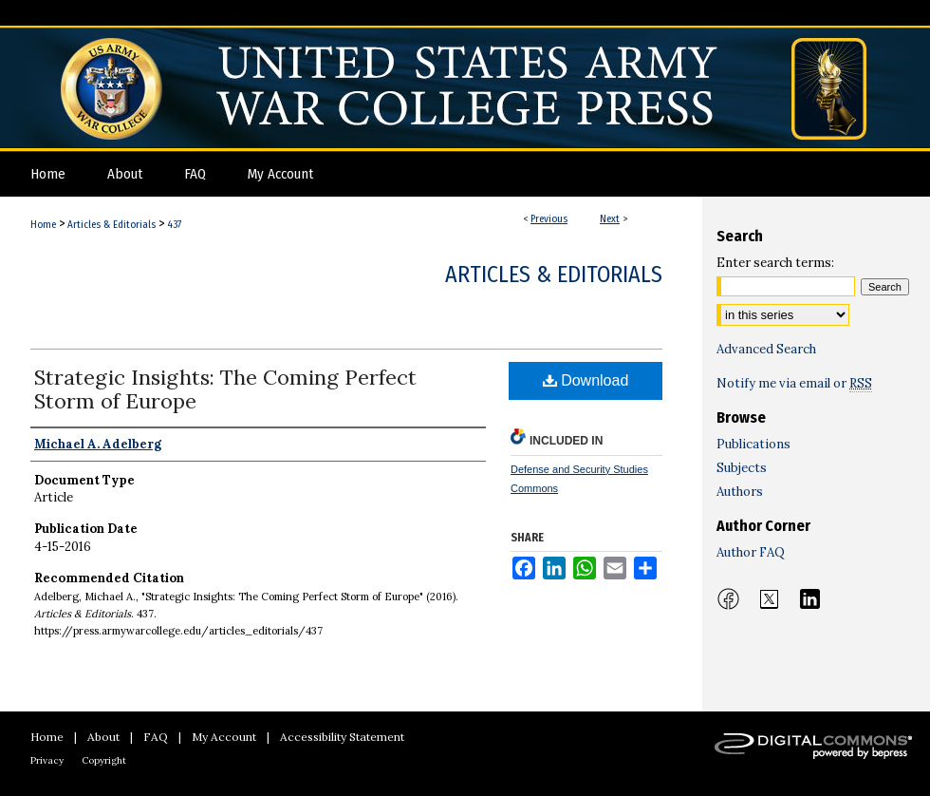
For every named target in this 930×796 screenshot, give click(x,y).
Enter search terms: (775, 263)
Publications (753, 444)
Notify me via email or (794, 383)
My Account (224, 737)
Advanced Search (766, 349)
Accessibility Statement (342, 737)
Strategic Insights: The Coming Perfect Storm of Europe (225, 389)
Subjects (741, 468)
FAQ (155, 737)
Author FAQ (750, 552)
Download (586, 380)
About (103, 737)
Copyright (104, 760)
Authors (739, 491)
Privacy (47, 760)
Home (43, 224)
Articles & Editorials (111, 224)
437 (174, 224)
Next (610, 219)
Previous (548, 219)
